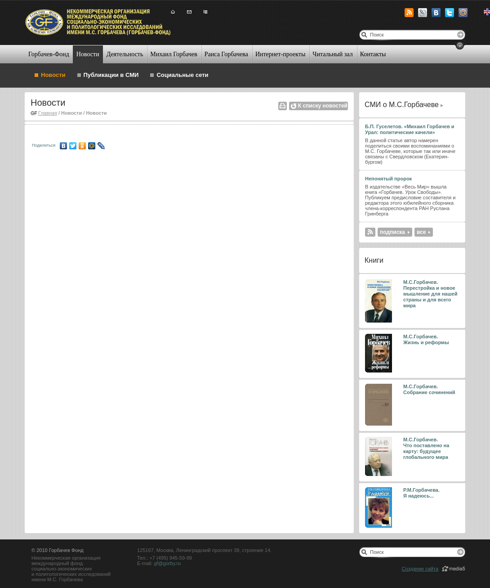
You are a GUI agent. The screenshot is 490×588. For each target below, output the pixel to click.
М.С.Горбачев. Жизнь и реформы (426, 339)
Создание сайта (420, 568)
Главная (47, 113)
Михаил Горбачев (173, 54)
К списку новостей (322, 106)
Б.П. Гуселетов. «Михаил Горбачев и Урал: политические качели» (409, 129)
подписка (392, 232)
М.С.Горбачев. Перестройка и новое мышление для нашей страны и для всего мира (430, 293)
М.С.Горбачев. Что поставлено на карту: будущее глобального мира (426, 448)
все (421, 232)
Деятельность (125, 54)
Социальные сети (182, 75)
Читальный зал (332, 54)
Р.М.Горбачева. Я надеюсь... (422, 492)
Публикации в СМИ (111, 75)
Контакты (373, 54)
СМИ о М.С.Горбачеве (402, 104)
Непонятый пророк (388, 178)
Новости (87, 54)
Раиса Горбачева (226, 54)
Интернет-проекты (280, 54)
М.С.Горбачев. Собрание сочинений (429, 389)
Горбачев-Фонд (48, 54)
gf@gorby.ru (167, 563)
